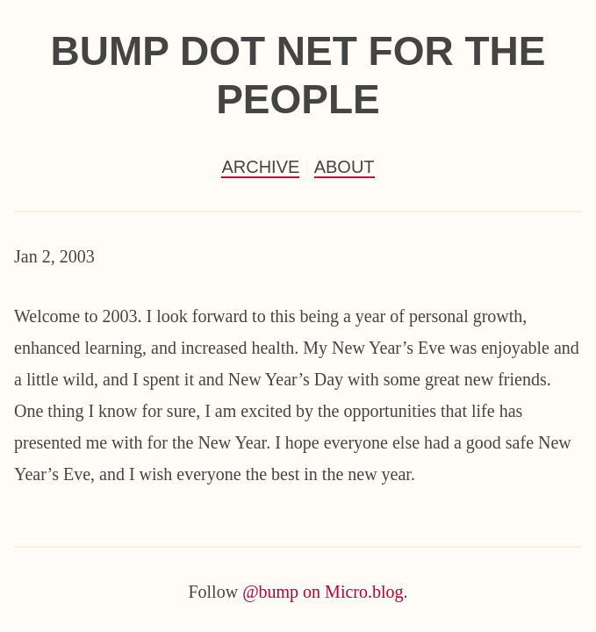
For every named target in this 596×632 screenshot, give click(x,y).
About (344, 166)
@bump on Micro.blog (322, 591)
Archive (260, 166)
